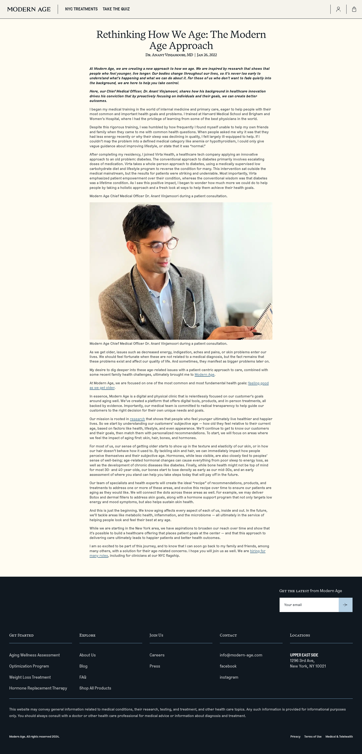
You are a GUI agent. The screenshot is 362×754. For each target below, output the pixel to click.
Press (155, 666)
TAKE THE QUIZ (116, 9)
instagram (229, 677)
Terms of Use (313, 736)
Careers (157, 655)
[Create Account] (338, 9)
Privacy (295, 736)
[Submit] (346, 604)
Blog (83, 666)
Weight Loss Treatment (30, 677)
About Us (87, 655)
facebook (228, 666)
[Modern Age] (29, 9)
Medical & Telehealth (339, 736)
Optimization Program (29, 666)
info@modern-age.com (241, 655)
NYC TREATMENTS (81, 9)
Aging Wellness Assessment (34, 655)
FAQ (82, 677)
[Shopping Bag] (354, 9)
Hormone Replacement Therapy (38, 688)
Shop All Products (95, 688)
